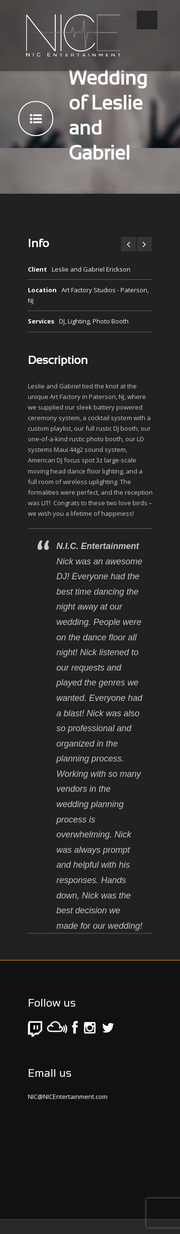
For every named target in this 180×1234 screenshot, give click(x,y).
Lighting (79, 321)
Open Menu (147, 20)
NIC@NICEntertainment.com (68, 1096)
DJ (62, 321)
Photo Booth (111, 321)
